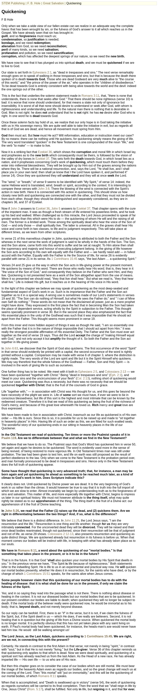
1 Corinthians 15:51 (37, 573)
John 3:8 (43, 188)
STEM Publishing (13, 3)
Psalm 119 (8, 438)
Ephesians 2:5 (87, 371)
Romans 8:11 (27, 550)
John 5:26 (12, 510)
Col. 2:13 (83, 378)
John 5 (55, 208)
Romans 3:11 (90, 95)
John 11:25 (71, 520)
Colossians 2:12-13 (60, 534)
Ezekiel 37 (42, 158)
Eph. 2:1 (115, 375)
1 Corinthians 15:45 (64, 258)
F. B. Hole (34, 3)
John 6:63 (11, 348)
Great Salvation (54, 3)
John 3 (15, 208)
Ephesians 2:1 (41, 72)
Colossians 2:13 (115, 371)
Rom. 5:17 (35, 689)
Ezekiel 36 (45, 152)
